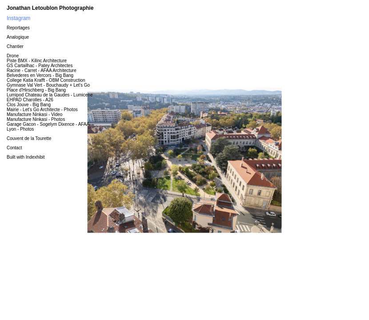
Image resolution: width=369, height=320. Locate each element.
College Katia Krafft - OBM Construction (46, 80)
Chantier (15, 46)
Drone (13, 55)
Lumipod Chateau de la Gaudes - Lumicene (49, 94)
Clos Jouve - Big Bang (29, 104)
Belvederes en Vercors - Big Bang (40, 75)
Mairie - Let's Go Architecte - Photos (42, 109)
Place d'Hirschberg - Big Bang (36, 90)
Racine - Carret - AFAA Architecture (41, 70)
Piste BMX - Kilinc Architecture (37, 60)
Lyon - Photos (20, 129)
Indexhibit (35, 157)
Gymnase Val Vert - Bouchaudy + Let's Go (48, 85)
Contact (14, 147)
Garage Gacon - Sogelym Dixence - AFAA (48, 124)
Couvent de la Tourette (29, 138)
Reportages (18, 27)
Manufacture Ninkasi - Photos (36, 119)
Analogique (18, 37)
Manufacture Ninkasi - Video (34, 114)
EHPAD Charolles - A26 (30, 99)
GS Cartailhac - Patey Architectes (39, 65)
